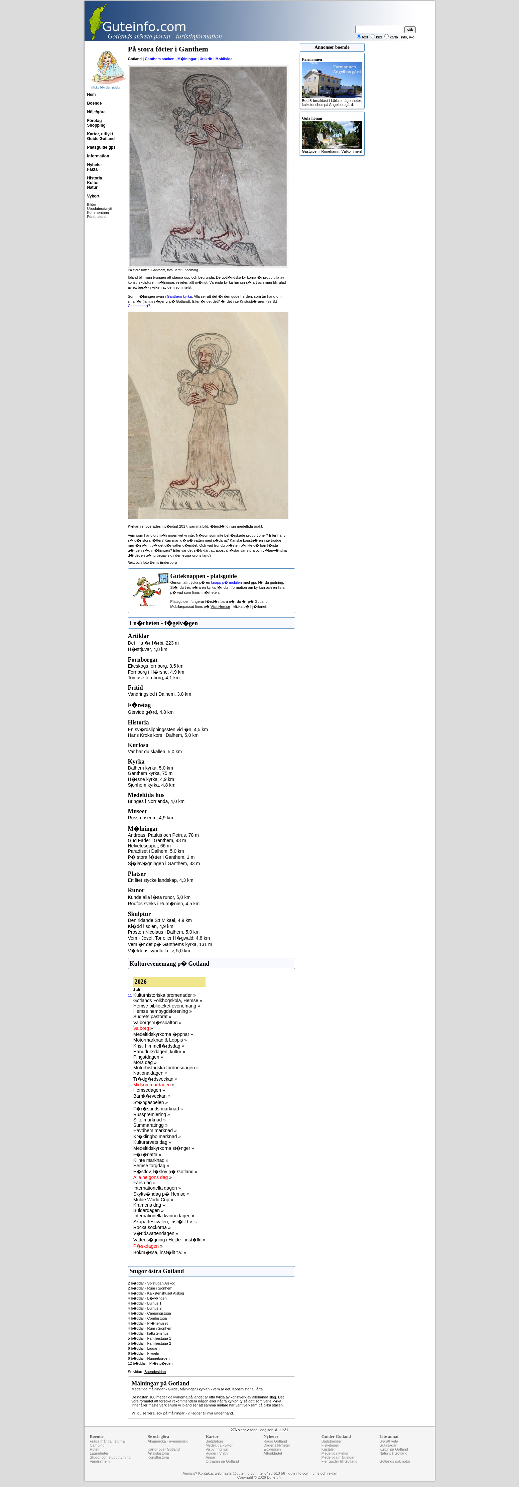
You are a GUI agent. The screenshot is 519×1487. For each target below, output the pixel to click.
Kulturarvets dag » (152, 1142)
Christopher (137, 306)
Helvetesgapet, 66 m (149, 845)
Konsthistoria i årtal (248, 1389)
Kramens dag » (149, 1205)
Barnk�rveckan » (151, 1096)
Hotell (94, 1449)
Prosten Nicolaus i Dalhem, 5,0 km (164, 932)
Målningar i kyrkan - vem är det (205, 1389)
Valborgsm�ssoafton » (157, 1022)
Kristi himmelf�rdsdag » (158, 1046)
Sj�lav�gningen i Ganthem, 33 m (164, 863)
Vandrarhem (100, 1461)
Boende (94, 103)
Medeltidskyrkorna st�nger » (163, 1148)
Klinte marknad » (150, 1160)
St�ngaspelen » (150, 1102)
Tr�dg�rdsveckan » (155, 1079)
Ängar (210, 1457)
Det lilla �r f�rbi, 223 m (153, 643)
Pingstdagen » (148, 1057)
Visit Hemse (220, 606)
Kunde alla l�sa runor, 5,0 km (159, 897)
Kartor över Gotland (164, 1449)
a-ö (411, 37)
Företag (94, 120)
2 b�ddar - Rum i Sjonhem (150, 1288)
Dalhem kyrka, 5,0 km (150, 768)
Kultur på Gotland (393, 1449)
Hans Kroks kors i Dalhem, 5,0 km (163, 735)
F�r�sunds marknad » (158, 1108)
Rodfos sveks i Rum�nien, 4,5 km (164, 903)
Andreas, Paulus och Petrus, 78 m (163, 835)
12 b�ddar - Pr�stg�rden (150, 1363)
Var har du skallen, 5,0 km (155, 751)
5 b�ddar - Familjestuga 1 (149, 1338)
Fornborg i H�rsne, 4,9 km (156, 672)
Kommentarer (98, 213)
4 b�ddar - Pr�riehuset (148, 1323)
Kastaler (328, 1449)
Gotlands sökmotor (394, 1461)
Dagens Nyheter (276, 1445)
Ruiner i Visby (217, 1453)
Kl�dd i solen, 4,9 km (150, 926)
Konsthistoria (158, 1457)
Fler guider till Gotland (339, 1461)
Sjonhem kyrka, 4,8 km (151, 785)
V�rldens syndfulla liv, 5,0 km (159, 950)
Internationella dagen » (157, 1188)
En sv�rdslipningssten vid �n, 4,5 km (168, 729)
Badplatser (214, 1441)
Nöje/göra (96, 112)
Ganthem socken (159, 59)
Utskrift (206, 59)
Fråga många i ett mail (108, 1441)
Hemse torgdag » (151, 1165)
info (404, 37)
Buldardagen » (148, 1210)
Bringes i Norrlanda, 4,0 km (156, 801)
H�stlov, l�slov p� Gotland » (165, 1171)
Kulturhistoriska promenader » (164, 995)
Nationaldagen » (150, 1073)
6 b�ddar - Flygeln (143, 1353)
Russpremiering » (151, 1114)
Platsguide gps (101, 147)
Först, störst (97, 217)
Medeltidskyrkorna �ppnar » (163, 1034)
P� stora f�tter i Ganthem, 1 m (161, 857)
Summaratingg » (150, 1125)
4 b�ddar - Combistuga (147, 1318)
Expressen (272, 1449)
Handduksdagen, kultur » (159, 1051)
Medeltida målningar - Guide (155, 1389)
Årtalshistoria (158, 1453)
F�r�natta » (147, 1154)
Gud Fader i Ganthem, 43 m (157, 840)
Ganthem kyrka (179, 296)
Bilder (92, 204)
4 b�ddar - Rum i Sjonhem (150, 1328)
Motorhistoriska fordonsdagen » (166, 1067)
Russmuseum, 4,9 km (150, 817)
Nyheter (94, 164)
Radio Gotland (275, 1441)
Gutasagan (388, 1445)
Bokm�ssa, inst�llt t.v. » (159, 1252)
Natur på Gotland (393, 1453)
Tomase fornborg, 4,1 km (154, 677)
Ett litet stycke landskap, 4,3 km (160, 880)
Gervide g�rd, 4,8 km (151, 712)
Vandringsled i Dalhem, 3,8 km (159, 694)
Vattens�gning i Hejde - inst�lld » (169, 1239)
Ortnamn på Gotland (222, 1461)
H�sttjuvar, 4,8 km (147, 649)
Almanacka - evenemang (168, 1441)
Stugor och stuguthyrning (110, 1457)
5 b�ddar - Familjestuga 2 (149, 1343)
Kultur (93, 182)
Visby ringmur (217, 1449)
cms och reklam (326, 1473)
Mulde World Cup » (153, 1199)
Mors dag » (145, 1062)
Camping (97, 1445)
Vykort (93, 196)
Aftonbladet (272, 1453)
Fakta (92, 169)
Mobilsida (224, 59)
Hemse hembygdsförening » (162, 1011)
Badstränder (331, 1441)
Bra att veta (388, 1441)
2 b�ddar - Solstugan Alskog (151, 1283)
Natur (92, 187)
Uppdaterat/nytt (99, 209)
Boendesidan (155, 1372)
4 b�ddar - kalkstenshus (148, 1333)
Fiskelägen (330, 1445)
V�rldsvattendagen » (155, 1233)
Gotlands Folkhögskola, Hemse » (167, 1000)
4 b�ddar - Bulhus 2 (145, 1308)
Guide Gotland (101, 138)
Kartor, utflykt (100, 134)
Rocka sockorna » (152, 1227)
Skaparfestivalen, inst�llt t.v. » (165, 1221)
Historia (94, 178)
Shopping (96, 125)
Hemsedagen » (149, 1090)
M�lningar (187, 59)
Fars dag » (144, 1182)
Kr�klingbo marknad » (157, 1136)
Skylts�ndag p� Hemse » (161, 1194)
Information (98, 156)
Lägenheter (99, 1453)
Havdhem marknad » (155, 1130)
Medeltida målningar (338, 1457)
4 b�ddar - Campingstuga (149, 1313)
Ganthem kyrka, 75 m (150, 773)
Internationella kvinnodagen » (163, 1215)
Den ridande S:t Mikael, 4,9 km (160, 920)
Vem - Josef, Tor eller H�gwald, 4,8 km (169, 938)
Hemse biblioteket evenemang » (166, 1005)
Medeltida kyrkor (219, 1445)
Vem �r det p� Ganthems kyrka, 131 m (170, 944)
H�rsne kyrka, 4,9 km (151, 779)
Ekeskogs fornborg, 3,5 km (156, 666)
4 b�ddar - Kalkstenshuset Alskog (156, 1293)
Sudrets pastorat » (152, 1016)
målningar (176, 1413)
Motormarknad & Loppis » (160, 1040)
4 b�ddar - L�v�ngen (147, 1298)
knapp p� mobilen (226, 582)
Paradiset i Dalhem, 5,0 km (156, 851)
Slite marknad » (149, 1119)
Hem (91, 94)
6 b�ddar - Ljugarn (144, 1348)
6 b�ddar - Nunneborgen (149, 1358)
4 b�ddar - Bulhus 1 (145, 1303)
